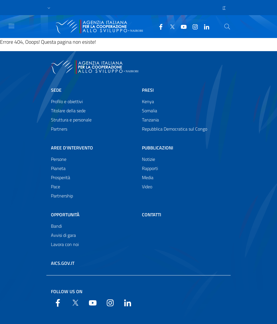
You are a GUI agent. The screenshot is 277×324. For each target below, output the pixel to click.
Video (147, 186)
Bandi (56, 226)
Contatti (151, 214)
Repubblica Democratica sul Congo (174, 128)
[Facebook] (158, 26)
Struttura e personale (71, 119)
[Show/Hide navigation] (11, 26)
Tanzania (150, 119)
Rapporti (150, 168)
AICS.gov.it (62, 263)
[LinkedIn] (204, 26)
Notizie (148, 159)
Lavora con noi (65, 244)
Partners (59, 128)
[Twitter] (170, 26)
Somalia (149, 110)
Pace (55, 186)
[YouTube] (181, 26)
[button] (49, 7)
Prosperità (60, 177)
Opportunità (65, 214)
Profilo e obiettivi (67, 101)
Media (147, 177)
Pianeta (58, 168)
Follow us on (66, 291)
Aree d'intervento (72, 147)
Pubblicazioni (157, 147)
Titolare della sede (68, 110)
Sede (56, 90)
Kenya (148, 101)
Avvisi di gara (63, 235)
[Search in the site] (227, 26)
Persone (58, 159)
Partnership (62, 195)
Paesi (148, 90)
